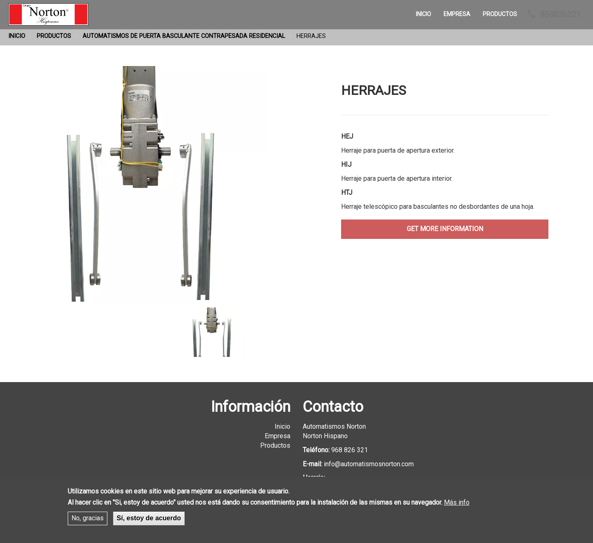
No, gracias (87, 520)
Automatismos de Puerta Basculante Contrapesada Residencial (184, 36)
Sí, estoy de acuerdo (149, 520)
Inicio (423, 14)
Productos (500, 14)
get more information (445, 229)
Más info (457, 505)
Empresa (457, 14)
